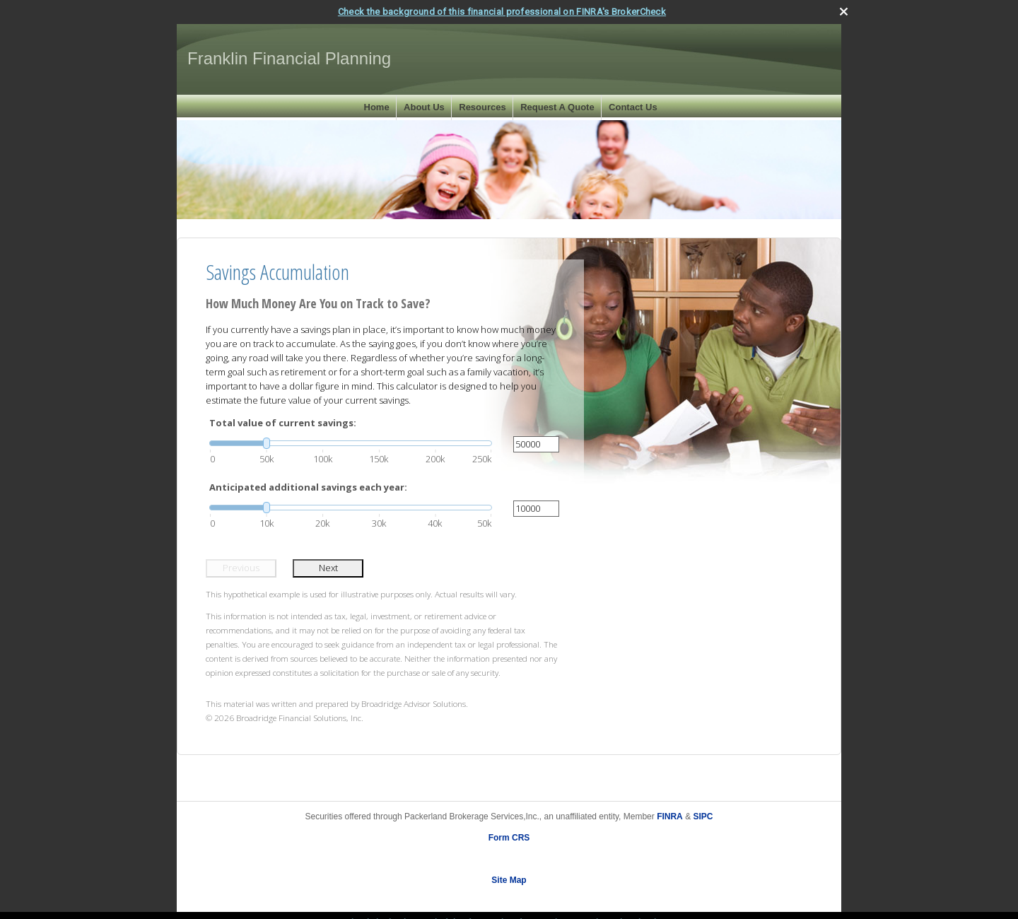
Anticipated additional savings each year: (308, 487)
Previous (241, 567)
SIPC (703, 816)
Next (328, 567)
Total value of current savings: (282, 422)
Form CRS (509, 837)
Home (377, 107)
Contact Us (633, 107)
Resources (482, 107)
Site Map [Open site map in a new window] (508, 879)
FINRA (670, 816)
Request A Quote (557, 107)
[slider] (350, 442)
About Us (424, 107)
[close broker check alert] (843, 11)
